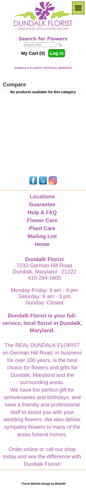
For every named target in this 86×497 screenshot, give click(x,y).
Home (42, 244)
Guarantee (42, 204)
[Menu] (78, 8)
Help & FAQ (42, 212)
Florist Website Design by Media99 (43, 483)
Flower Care (42, 220)
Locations (42, 196)
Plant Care (42, 228)
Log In (56, 53)
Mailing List (42, 236)
